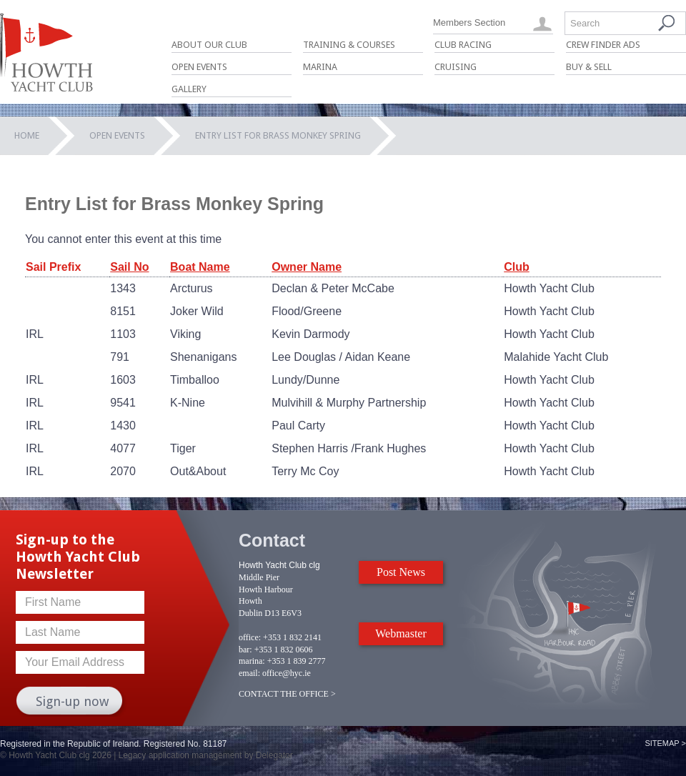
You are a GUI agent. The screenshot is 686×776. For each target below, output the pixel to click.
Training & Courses (349, 44)
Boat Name (200, 267)
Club (517, 267)
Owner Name (307, 267)
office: (250, 637)
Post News (401, 572)
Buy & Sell (589, 66)
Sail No (129, 267)
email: (249, 673)
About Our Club (209, 44)
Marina (320, 66)
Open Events (199, 66)
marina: (252, 661)
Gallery (189, 89)
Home (26, 135)
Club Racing (463, 44)
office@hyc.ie (286, 673)
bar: (245, 650)
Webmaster (401, 633)
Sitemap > (665, 743)
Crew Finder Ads (603, 44)
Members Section (469, 22)
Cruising (455, 66)
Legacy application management (180, 755)
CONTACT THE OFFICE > (287, 694)
